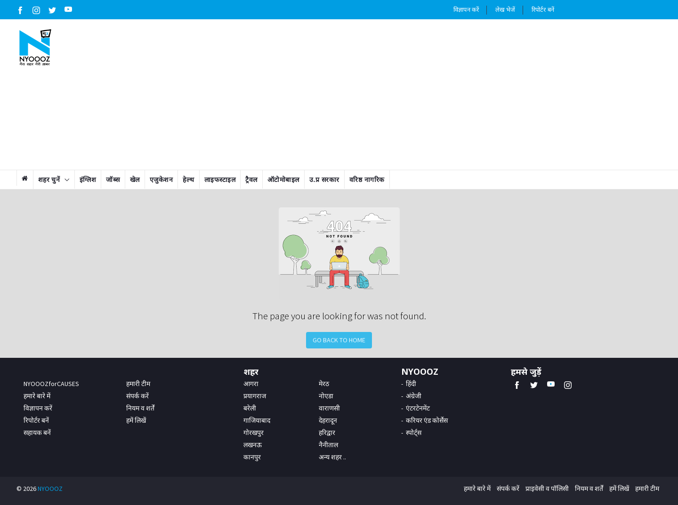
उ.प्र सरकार (324, 179)
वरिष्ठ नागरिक (367, 179)
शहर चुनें (49, 179)
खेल (135, 179)
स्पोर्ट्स (413, 432)
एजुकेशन (161, 179)
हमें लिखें (136, 420)
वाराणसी (329, 408)
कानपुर (252, 457)
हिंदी (411, 383)
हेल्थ (188, 179)
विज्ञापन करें (466, 10)
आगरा (250, 383)
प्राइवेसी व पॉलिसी (547, 488)
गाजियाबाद (256, 420)
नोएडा (326, 396)
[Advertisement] (393, 94)
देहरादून (328, 420)
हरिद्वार (327, 432)
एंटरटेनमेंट (418, 408)
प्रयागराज (254, 396)
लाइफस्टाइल (220, 179)
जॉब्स (113, 179)
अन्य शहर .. (332, 457)
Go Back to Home (339, 340)
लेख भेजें (505, 10)
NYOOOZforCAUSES (51, 383)
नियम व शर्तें (140, 408)
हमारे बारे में (37, 396)
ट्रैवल (251, 179)
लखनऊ (252, 445)
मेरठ (324, 383)
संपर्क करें (137, 396)
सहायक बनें (37, 432)
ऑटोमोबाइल (283, 179)
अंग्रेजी (413, 396)
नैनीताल (328, 445)
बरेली (249, 408)
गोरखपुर (253, 432)
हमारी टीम (138, 383)
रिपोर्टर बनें (543, 10)
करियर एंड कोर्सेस (427, 420)
